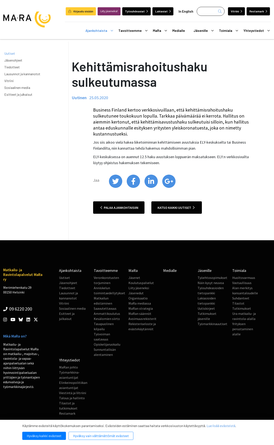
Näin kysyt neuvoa (211, 283)
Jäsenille (204, 30)
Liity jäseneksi (138, 288)
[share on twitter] (116, 187)
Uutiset (9, 53)
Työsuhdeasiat (136, 11)
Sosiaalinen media (17, 87)
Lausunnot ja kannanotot (22, 74)
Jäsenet (134, 278)
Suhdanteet (240, 298)
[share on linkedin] (151, 187)
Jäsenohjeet (13, 60)
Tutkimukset (241, 308)
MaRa (160, 30)
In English (186, 11)
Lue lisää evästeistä (221, 426)
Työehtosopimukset (212, 278)
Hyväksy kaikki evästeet (44, 436)
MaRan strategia (140, 308)
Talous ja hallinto (72, 398)
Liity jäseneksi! (109, 11)
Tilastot (238, 303)
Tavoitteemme (132, 30)
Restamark (258, 11)
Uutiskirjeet (206, 308)
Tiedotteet (12, 67)
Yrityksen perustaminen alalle (242, 329)
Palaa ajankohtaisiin (119, 207)
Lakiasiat (163, 11)
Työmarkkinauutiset (212, 324)
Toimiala (228, 30)
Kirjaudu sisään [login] (80, 11)
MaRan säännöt (139, 313)
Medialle (178, 30)
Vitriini (236, 11)
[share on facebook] (134, 187)
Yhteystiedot (256, 30)
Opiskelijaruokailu (107, 344)
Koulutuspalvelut (141, 283)
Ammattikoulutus (107, 313)
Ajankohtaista (99, 30)
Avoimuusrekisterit (142, 319)
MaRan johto (68, 367)
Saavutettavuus (105, 308)
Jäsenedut (136, 293)
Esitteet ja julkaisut (18, 94)
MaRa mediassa (139, 303)
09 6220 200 (17, 308)
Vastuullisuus (242, 283)
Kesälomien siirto (107, 319)
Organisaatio (138, 298)
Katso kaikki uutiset (176, 207)
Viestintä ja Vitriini (72, 393)
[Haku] (211, 11)
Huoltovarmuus (243, 278)
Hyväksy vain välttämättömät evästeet (101, 436)
